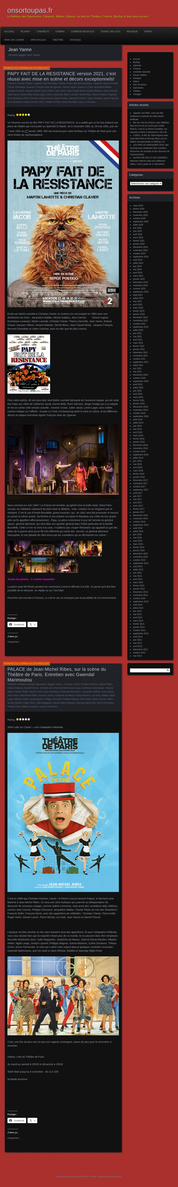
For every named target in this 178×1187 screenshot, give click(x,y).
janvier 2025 (139, 244)
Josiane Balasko (94, 91)
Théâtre (57, 39)
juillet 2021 (138, 365)
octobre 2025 (139, 218)
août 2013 (137, 636)
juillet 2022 (138, 330)
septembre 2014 (141, 601)
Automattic (116, 1176)
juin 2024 (137, 266)
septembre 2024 (141, 256)
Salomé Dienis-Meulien (64, 703)
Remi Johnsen (31, 98)
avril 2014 (137, 617)
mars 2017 (138, 506)
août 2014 (137, 605)
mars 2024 (138, 276)
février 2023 (138, 311)
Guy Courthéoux (51, 691)
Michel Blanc (85, 94)
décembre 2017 (140, 480)
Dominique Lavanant (25, 87)
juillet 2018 (138, 458)
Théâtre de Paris (53, 102)
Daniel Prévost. (31, 688)
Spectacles (38, 39)
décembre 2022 (140, 317)
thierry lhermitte (69, 102)
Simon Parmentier (105, 703)
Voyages (75, 39)
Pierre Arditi (85, 699)
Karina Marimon (83, 695)
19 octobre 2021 (41, 68)
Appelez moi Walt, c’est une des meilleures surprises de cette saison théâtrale (147, 116)
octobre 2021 (139, 359)
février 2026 (138, 209)
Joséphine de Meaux (64, 695)
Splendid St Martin (77, 98)
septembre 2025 (141, 221)
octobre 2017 (139, 486)
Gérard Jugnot (70, 87)
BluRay (25, 31)
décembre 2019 (140, 407)
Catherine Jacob (100, 83)
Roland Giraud (46, 98)
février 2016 (138, 547)
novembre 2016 (140, 518)
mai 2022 (137, 336)
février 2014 (138, 624)
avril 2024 (137, 272)
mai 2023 (137, 301)
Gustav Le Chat (85, 87)
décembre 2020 (140, 375)
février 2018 (138, 474)
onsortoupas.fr (30, 10)
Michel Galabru (100, 94)
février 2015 (138, 585)
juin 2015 (137, 573)
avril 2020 (137, 394)
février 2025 (138, 240)
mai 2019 (137, 429)
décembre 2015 (140, 553)
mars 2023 (138, 308)
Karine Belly (26, 94)
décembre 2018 (140, 445)
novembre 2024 (140, 250)
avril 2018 (137, 467)
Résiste (18, 703)
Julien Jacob (13, 94)
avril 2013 (137, 646)
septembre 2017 (141, 490)
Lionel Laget (38, 94)
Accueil (9, 31)
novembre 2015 (140, 557)
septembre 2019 (141, 416)
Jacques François (15, 91)
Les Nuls (96, 695)
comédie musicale (82, 31)
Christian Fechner (89, 684)
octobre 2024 (139, 253)
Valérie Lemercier (30, 706)
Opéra (148, 31)
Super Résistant (95, 98)
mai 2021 (137, 371)
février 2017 (138, 509)
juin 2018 (137, 461)
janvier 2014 (139, 627)
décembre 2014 (140, 592)
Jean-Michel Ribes (28, 695)
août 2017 (137, 493)
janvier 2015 (139, 589)
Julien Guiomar (110, 91)
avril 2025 (137, 234)
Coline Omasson (15, 688)
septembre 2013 (141, 633)
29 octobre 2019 (41, 663)
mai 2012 (137, 656)
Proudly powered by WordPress (72, 1176)
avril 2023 (137, 304)
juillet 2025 (138, 225)
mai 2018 (137, 464)
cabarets (42, 31)
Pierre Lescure (99, 699)
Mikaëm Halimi (22, 699)
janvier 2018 (139, 477)
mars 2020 (138, 397)
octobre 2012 (139, 652)
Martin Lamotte (71, 94)
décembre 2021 (140, 352)
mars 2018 (138, 470)
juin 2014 (137, 611)
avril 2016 (137, 541)
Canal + (59, 684)
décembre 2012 (140, 649)
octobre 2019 (139, 413)
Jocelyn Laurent (46, 695)
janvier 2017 (139, 512)
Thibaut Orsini (14, 706)
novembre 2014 (140, 595)
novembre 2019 (140, 410)
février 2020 (138, 400)
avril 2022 (137, 339)
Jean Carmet (48, 91)
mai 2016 (137, 537)
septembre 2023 (141, 292)
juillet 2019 (138, 423)
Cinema (60, 31)
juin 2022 (137, 333)
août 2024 (137, 260)
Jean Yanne (60, 91)
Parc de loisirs (14, 39)
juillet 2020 (138, 387)
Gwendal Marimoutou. (71, 691)
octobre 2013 (139, 630)
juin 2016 (137, 534)
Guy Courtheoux (22, 68)
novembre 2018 (140, 448)
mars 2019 (138, 435)
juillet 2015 (138, 569)
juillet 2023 (138, 298)
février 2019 (138, 438)
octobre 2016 (139, 521)
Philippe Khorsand (53, 699)
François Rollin (21, 691)
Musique (132, 31)
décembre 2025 (140, 212)
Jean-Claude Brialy (76, 91)
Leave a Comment (86, 102)
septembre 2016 (141, 525)
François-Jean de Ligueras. (49, 87)
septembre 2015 (141, 563)
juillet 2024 (138, 263)
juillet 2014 (138, 608)
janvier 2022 (139, 349)
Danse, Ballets (110, 31)
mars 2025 (138, 237)
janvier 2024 (139, 279)
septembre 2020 (141, 381)
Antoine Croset (65, 83)
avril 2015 (137, 579)
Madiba (104, 695)
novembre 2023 (140, 285)
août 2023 (137, 295)
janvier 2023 (139, 314)
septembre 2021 (141, 362)
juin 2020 (137, 391)
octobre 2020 (139, 378)
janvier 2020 (139, 403)
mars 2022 (138, 343)
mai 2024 (137, 269)
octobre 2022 (139, 324)
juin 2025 (137, 228)
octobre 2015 (139, 560)
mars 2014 (138, 620)
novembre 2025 (140, 215)
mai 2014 (137, 614)
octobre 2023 (139, 288)
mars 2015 (138, 582)
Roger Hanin (29, 703)
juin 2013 (137, 640)
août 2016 (137, 528)
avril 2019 (137, 432)
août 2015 (137, 566)
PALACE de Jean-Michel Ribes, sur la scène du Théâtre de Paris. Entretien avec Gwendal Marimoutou (56, 674)
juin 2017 (137, 496)
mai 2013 (137, 643)
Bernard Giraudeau (83, 83)
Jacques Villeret (33, 91)
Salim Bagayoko (44, 703)
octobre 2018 (139, 451)
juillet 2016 (138, 531)
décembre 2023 (140, 282)
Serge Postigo (61, 98)
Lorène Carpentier (54, 94)
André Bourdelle (49, 83)
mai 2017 (137, 499)
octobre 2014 (139, 598)
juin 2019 (137, 426)
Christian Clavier (72, 684)
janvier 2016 (139, 550)
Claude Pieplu (105, 684)
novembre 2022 (140, 320)
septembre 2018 (141, 454)
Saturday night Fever (86, 703)
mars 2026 (138, 205)
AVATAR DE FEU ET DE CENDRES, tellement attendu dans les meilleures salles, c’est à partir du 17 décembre (149, 160)
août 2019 (137, 419)
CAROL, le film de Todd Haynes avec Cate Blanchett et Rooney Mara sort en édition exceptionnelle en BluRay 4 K (149, 138)
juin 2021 (137, 368)
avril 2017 (137, 502)
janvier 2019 (139, 442)
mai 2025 (137, 231)
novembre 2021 (140, 355)
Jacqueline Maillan (102, 87)
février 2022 (138, 346)
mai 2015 (137, 576)
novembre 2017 (140, 483)
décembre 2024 (140, 247)
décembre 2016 (140, 515)
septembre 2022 (141, 327)
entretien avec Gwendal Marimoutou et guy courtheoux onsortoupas (72, 688)
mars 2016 (138, 544)
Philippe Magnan (71, 699)
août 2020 (137, 384)
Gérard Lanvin (36, 691)
